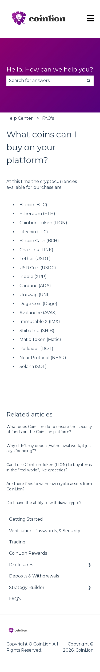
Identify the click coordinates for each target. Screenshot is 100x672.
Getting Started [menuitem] (26, 519)
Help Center (19, 118)
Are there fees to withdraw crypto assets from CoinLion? (49, 486)
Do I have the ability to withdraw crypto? (44, 502)
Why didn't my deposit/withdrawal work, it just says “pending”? (49, 448)
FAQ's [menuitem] (15, 598)
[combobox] (44, 81)
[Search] (88, 81)
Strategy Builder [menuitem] (27, 587)
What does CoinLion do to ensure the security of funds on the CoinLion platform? (49, 429)
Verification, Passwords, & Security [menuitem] (44, 530)
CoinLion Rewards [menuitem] (28, 553)
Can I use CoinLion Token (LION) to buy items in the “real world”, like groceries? (49, 467)
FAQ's (48, 118)
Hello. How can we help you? (49, 69)
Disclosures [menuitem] (21, 564)
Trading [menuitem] (17, 542)
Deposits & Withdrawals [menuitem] (34, 576)
